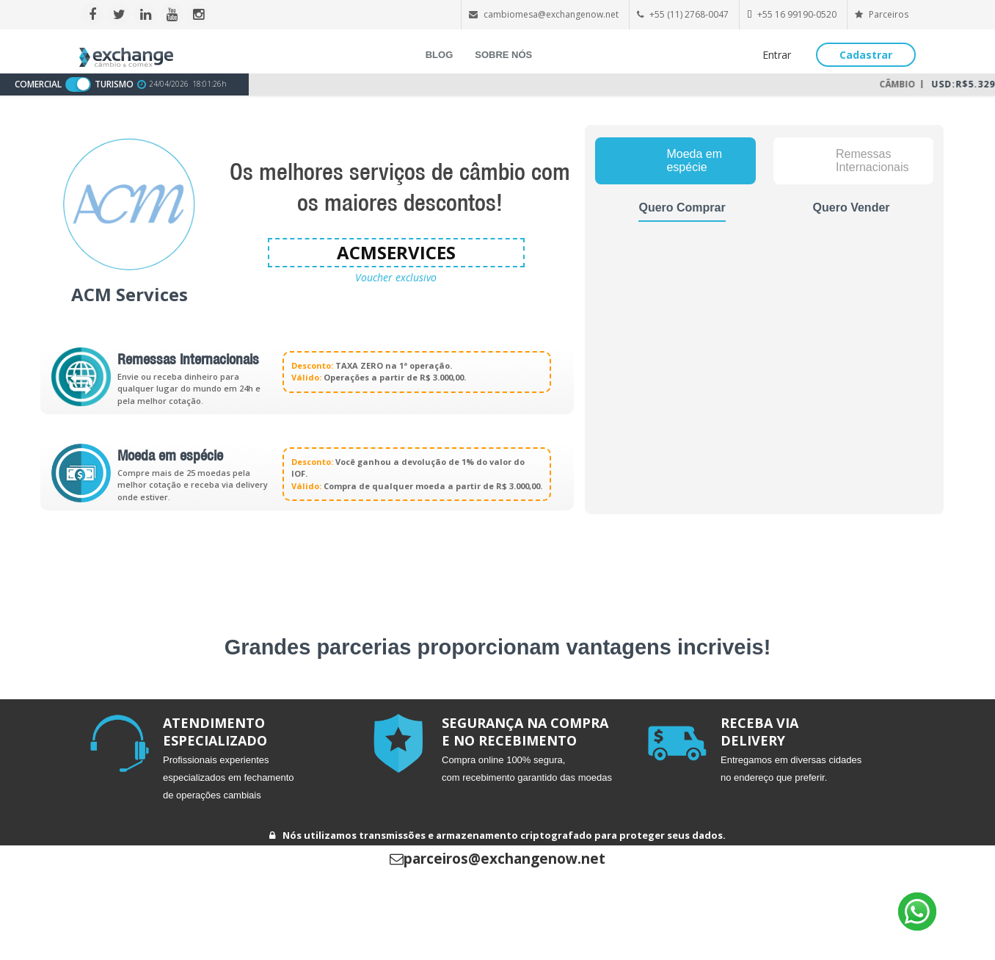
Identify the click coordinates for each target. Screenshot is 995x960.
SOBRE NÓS (503, 54)
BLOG (439, 54)
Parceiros (881, 14)
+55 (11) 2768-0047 (689, 14)
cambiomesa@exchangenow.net (551, 14)
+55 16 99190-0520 (797, 14)
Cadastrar (865, 55)
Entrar (776, 55)
